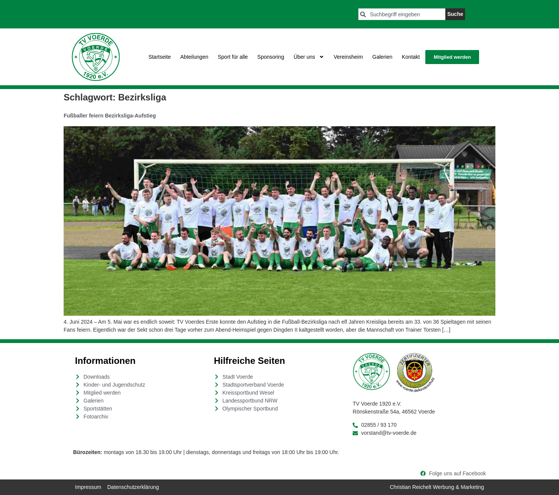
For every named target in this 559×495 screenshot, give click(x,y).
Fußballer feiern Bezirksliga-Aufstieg (110, 116)
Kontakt (411, 57)
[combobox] (401, 14)
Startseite (159, 57)
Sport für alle (233, 57)
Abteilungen (194, 57)
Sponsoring (270, 57)
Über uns (309, 56)
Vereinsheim (348, 57)
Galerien (382, 57)
